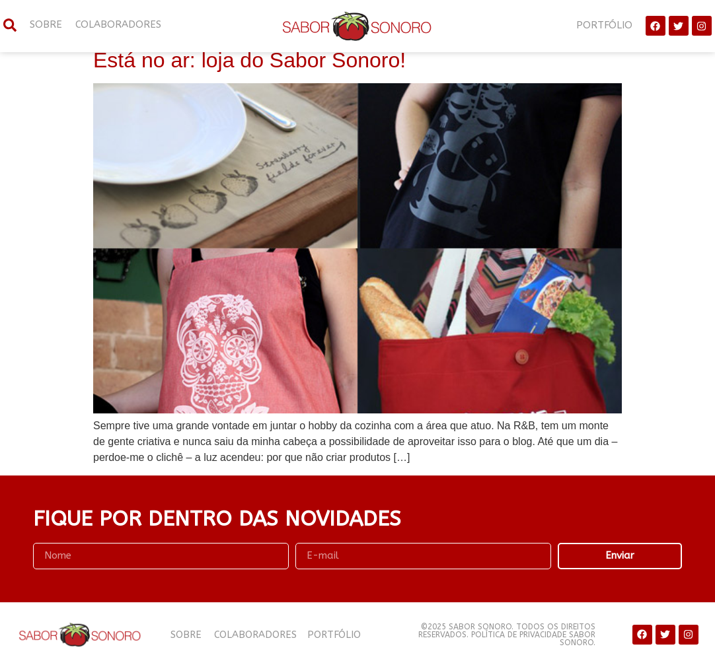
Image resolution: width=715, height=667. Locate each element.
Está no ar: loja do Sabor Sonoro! (249, 60)
